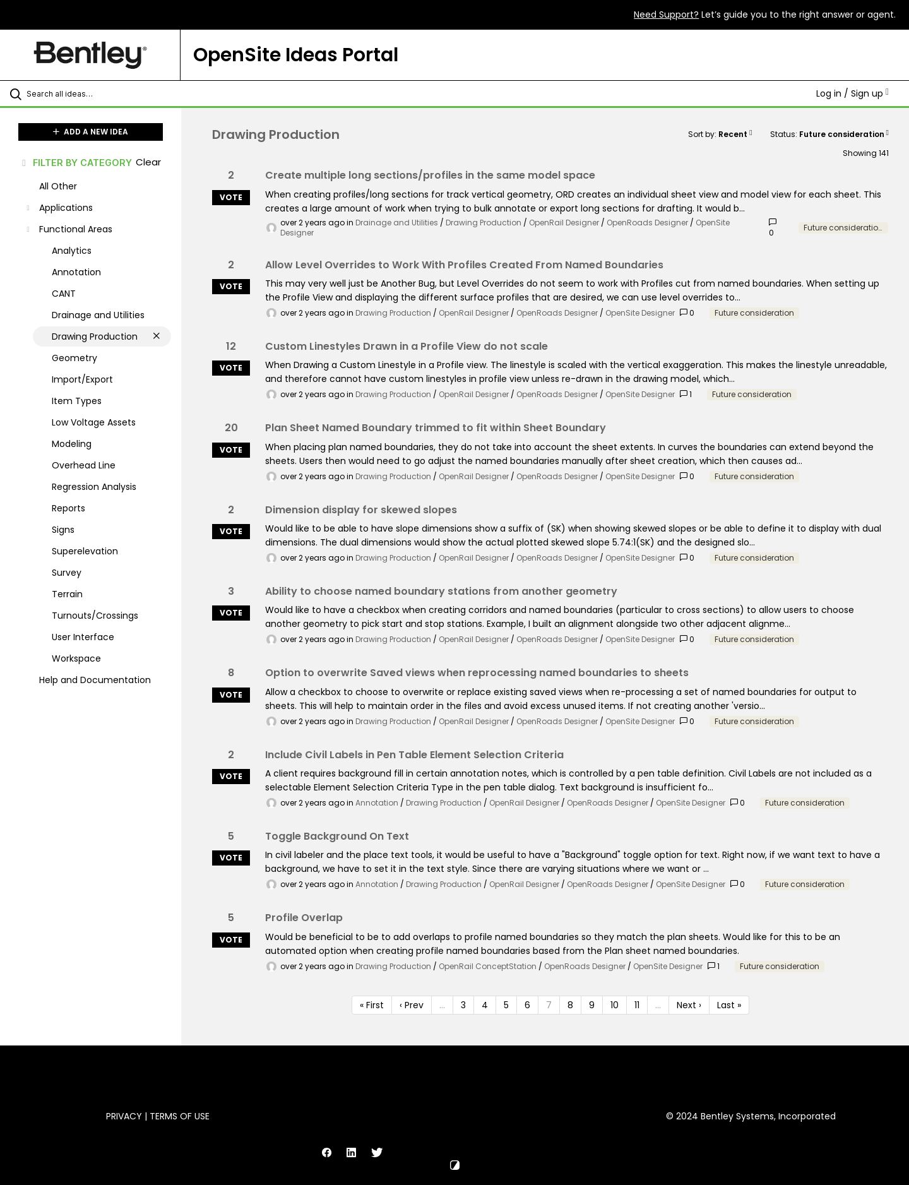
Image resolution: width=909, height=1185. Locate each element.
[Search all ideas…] (106, 93)
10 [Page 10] (614, 1005)
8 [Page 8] (570, 1005)
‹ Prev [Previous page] (412, 1005)
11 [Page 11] (636, 1005)
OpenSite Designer (640, 312)
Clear (148, 162)
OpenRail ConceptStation (488, 966)
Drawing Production (483, 222)
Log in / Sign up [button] (852, 93)
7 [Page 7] (549, 1005)
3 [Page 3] (463, 1005)
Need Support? (666, 14)
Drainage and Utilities (396, 222)
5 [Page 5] (506, 1005)
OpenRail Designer (564, 222)
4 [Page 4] (485, 1005)
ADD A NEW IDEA (90, 131)
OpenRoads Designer (647, 222)
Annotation (376, 802)
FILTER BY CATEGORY (76, 162)
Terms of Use (180, 1116)
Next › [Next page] (689, 1005)
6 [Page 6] (527, 1005)
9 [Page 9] (592, 1005)
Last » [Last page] (729, 1005)
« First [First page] (372, 1005)
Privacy (124, 1116)
